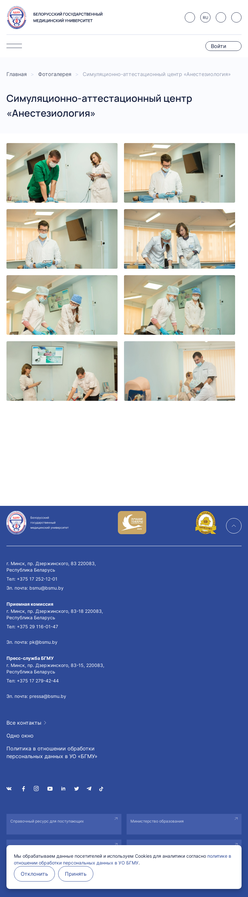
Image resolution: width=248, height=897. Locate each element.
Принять (76, 874)
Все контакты (23, 722)
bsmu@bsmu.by (46, 588)
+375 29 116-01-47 (37, 626)
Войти (218, 46)
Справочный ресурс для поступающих (47, 821)
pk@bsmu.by (43, 642)
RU (205, 17)
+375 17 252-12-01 (37, 579)
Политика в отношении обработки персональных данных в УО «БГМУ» (52, 752)
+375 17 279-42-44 (38, 680)
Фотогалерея (54, 74)
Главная (16, 74)
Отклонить (34, 874)
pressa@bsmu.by (47, 696)
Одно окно (20, 735)
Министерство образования (157, 821)
